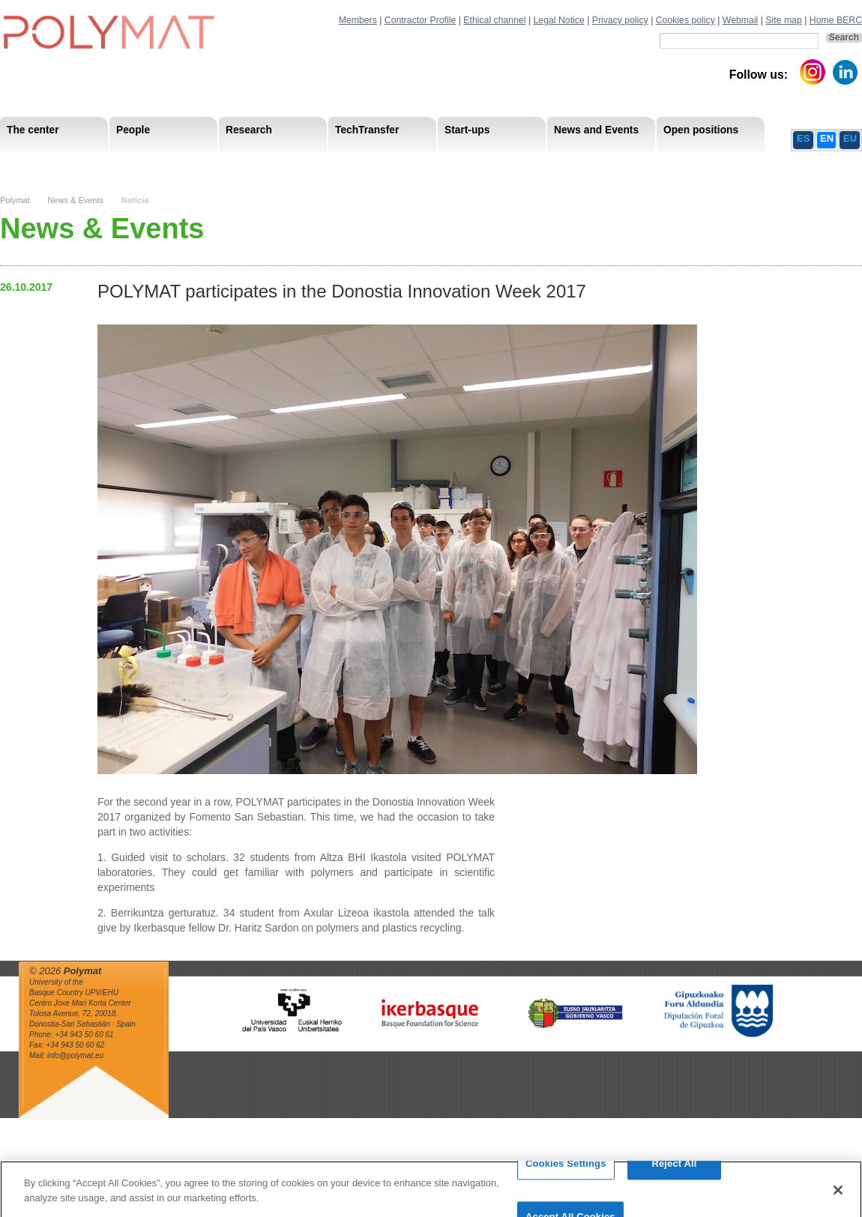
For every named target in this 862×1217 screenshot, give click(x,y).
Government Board (143, 164)
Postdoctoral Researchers (229, 164)
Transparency (324, 164)
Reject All (673, 1170)
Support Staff (123, 164)
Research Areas (43, 164)
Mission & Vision (44, 164)
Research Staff (41, 164)
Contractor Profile (420, 20)
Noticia (135, 200)
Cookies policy (685, 20)
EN (827, 138)
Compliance (400, 164)
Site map (783, 20)
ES (803, 138)
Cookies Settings (565, 1170)
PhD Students (339, 164)
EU (850, 138)
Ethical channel (494, 20)
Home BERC (836, 20)
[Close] (838, 1196)
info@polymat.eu (75, 1055)
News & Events (75, 200)
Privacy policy (620, 20)
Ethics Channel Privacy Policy (696, 164)
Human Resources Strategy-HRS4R (528, 164)
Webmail (741, 20)
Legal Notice (559, 20)
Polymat (15, 200)
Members (358, 20)
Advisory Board (240, 164)
